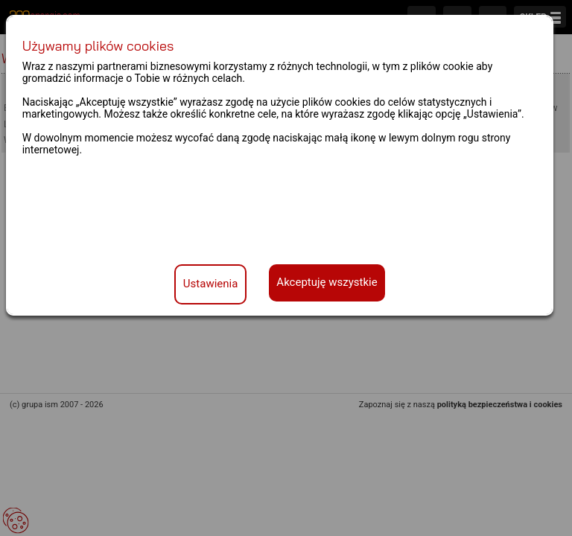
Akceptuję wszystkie (326, 282)
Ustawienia (210, 283)
